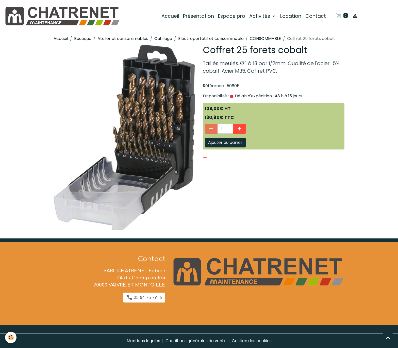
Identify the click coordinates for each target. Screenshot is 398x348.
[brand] (62, 16)
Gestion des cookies (252, 341)
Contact (315, 16)
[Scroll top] (388, 337)
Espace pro (231, 16)
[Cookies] (10, 337)
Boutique (82, 38)
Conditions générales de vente (195, 341)
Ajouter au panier (225, 142)
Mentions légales (143, 341)
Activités (260, 16)
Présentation (198, 16)
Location (290, 16)
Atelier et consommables (122, 38)
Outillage (163, 38)
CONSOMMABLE (265, 38)
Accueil (170, 16)
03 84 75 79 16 (144, 297)
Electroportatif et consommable (211, 38)
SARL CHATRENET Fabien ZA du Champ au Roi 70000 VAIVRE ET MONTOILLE (129, 278)
